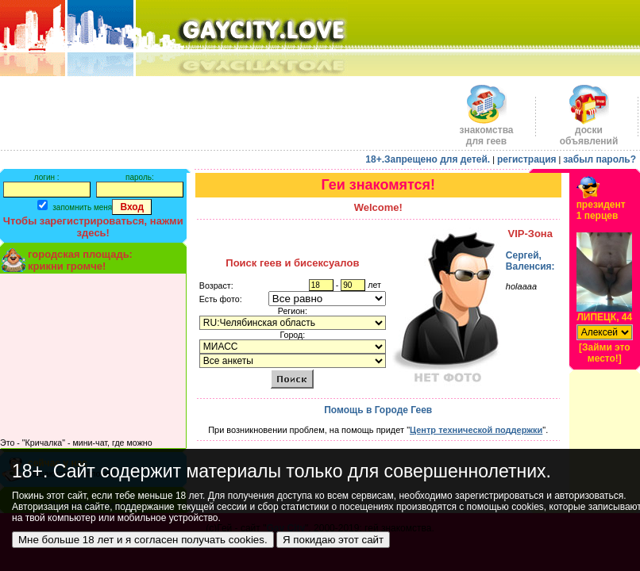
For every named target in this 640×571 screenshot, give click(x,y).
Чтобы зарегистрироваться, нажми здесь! (93, 227)
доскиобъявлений (589, 131)
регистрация (527, 159)
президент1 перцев (601, 210)
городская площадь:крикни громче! (80, 260)
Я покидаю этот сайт (333, 540)
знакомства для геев (486, 131)
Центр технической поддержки (476, 430)
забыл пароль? (599, 159)
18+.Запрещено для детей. (427, 159)
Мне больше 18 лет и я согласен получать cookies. (143, 540)
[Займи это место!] (604, 353)
